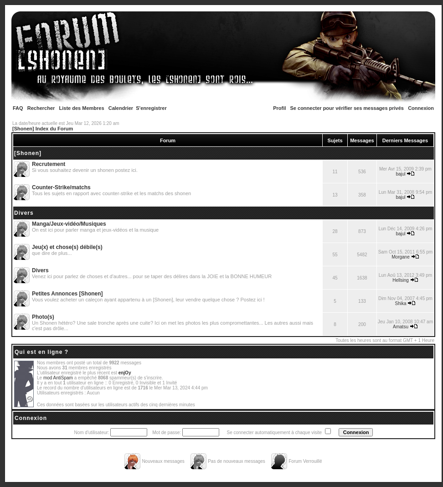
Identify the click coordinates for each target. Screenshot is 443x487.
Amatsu (400, 326)
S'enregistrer (151, 108)
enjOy (124, 372)
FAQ (18, 108)
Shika (401, 303)
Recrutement (48, 164)
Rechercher (41, 108)
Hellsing (400, 280)
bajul (400, 173)
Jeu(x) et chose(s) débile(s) (67, 247)
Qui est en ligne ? (41, 352)
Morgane (400, 256)
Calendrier (120, 108)
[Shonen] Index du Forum (42, 128)
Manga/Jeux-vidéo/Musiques (69, 224)
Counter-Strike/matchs (61, 187)
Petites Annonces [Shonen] (67, 293)
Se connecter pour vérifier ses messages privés (347, 108)
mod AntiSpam (58, 377)
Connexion (421, 108)
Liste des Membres (81, 108)
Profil (279, 108)
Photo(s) (43, 317)
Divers (24, 213)
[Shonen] (27, 153)
